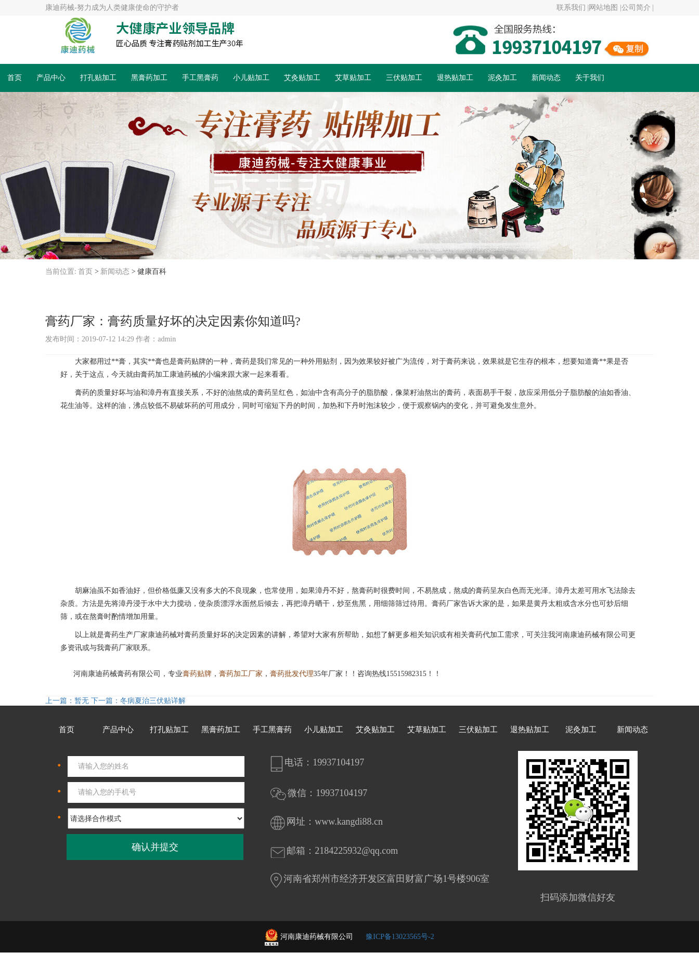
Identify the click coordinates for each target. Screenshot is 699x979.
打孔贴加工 (98, 78)
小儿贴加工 (251, 78)
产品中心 (51, 78)
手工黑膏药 (200, 78)
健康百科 (151, 271)
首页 (14, 78)
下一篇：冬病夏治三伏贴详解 (137, 701)
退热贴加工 (455, 78)
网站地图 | (605, 7)
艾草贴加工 (353, 78)
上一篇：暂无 (67, 701)
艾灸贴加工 (302, 78)
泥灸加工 (502, 78)
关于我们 (589, 78)
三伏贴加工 (404, 78)
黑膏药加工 (149, 78)
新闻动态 (546, 78)
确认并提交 (155, 847)
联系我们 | (572, 7)
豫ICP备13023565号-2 (400, 937)
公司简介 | (638, 7)
